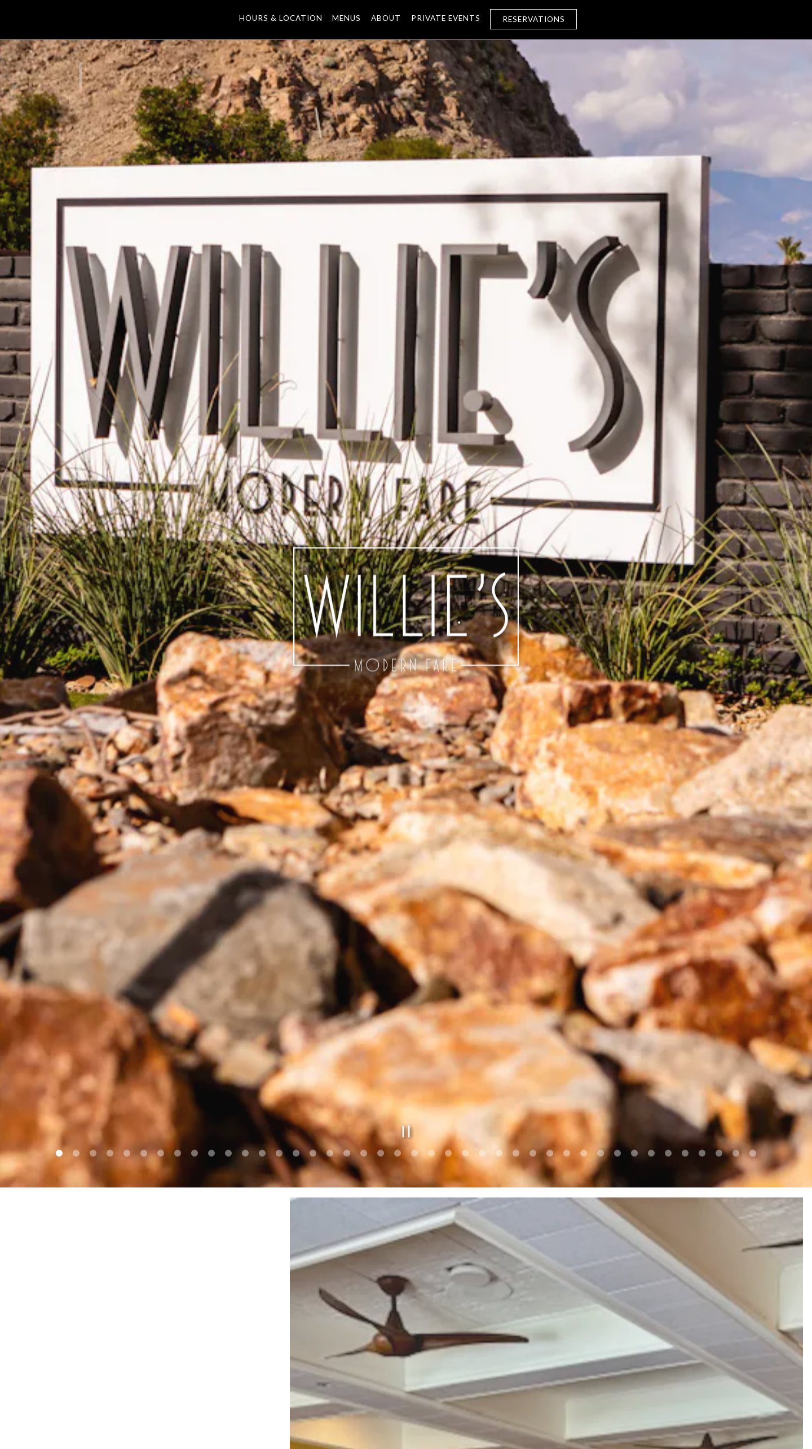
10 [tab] (211, 935)
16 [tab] (313, 935)
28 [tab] (516, 935)
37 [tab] (668, 935)
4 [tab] (110, 935)
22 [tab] (414, 935)
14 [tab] (279, 935)
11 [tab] (228, 935)
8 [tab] (177, 935)
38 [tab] (685, 935)
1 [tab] (59, 935)
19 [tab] (363, 935)
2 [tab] (76, 935)
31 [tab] (566, 935)
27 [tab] (499, 935)
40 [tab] (719, 935)
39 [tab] (702, 935)
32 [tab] (583, 935)
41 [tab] (736, 935)
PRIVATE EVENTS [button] (445, 18)
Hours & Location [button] (281, 18)
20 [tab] (380, 935)
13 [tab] (262, 935)
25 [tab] (465, 935)
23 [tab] (431, 935)
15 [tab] (296, 935)
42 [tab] (752, 935)
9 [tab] (194, 935)
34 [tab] (617, 935)
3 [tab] (93, 935)
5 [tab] (127, 935)
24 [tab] (448, 935)
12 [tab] (245, 935)
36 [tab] (651, 935)
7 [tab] (160, 935)
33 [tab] (600, 935)
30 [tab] (549, 935)
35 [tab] (634, 935)
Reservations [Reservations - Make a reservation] (533, 19)
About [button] (386, 18)
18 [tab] (346, 935)
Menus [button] (346, 18)
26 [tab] (482, 935)
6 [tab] (143, 935)
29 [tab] (533, 935)
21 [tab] (397, 935)
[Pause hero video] (406, 913)
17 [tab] (330, 935)
